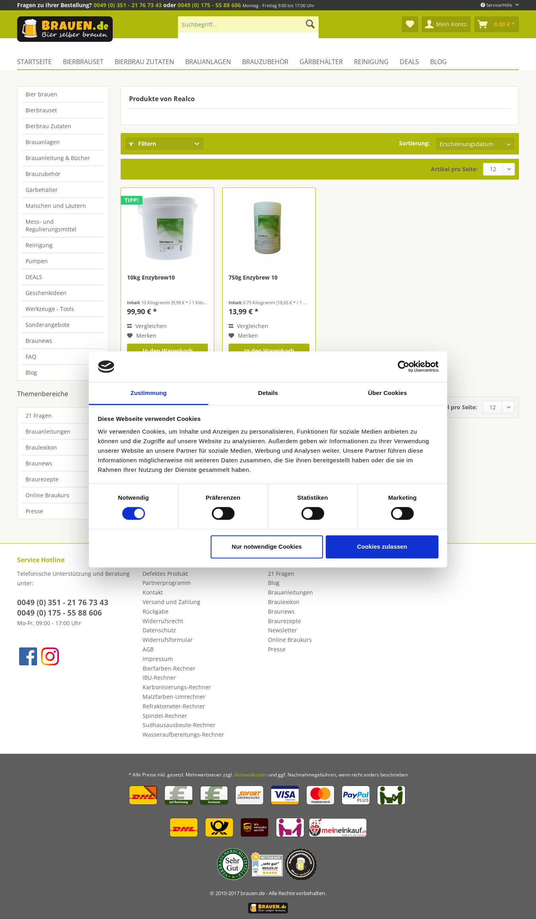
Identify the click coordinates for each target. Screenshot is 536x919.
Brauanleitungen (47, 431)
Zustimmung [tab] (149, 392)
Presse (34, 511)
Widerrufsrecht (163, 621)
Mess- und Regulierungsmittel (50, 225)
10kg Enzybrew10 (151, 277)
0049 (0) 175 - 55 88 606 (209, 5)
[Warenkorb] (496, 24)
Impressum (158, 659)
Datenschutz (159, 630)
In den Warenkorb (168, 350)
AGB (148, 649)
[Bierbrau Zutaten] (144, 61)
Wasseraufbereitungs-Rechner (183, 734)
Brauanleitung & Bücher (57, 158)
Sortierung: (414, 143)
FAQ (30, 356)
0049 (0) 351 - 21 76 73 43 (128, 5)
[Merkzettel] (410, 24)
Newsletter (282, 630)
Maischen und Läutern (55, 205)
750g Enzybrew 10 (253, 277)
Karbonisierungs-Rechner (177, 687)
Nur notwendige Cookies (267, 546)
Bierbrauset (41, 110)
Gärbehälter (41, 190)
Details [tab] (268, 392)
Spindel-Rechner (165, 716)
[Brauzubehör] (265, 61)
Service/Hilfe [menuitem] (497, 5)
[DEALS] (409, 61)
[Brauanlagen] (208, 61)
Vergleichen (147, 326)
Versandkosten (250, 774)
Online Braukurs (47, 495)
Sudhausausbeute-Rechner (179, 725)
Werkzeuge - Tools (49, 309)
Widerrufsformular (168, 639)
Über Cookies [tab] (387, 392)
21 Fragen (38, 415)
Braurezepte (42, 479)
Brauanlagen (42, 142)
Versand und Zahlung (171, 602)
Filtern (142, 143)
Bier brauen (41, 94)
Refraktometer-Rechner (174, 706)
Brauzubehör (43, 174)
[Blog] (438, 61)
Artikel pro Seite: (454, 169)
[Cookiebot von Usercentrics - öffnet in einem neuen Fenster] (403, 367)
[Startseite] (37, 61)
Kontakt (153, 592)
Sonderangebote (47, 324)
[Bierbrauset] (83, 61)
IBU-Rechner (159, 677)
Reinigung (39, 245)
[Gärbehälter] (321, 61)
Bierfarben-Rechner (169, 668)
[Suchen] (310, 24)
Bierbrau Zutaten (48, 126)
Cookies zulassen (382, 546)
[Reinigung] (371, 61)
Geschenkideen (46, 293)
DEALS (33, 277)
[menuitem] (248, 28)
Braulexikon (41, 447)
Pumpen (36, 261)
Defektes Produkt (165, 573)
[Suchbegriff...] (248, 24)
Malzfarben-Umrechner (174, 696)
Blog (31, 372)
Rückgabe (155, 611)
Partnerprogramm (167, 583)
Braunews (38, 340)
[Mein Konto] (446, 24)
